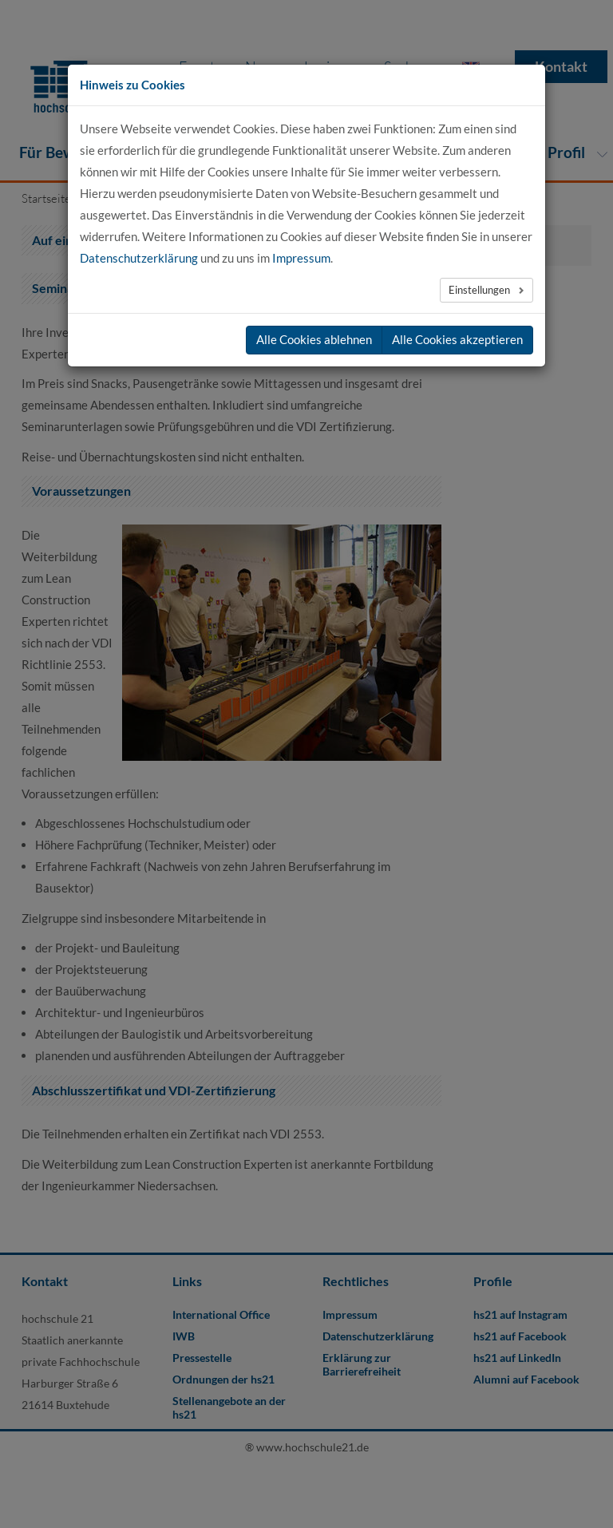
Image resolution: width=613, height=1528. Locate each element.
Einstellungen (480, 289)
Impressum (301, 258)
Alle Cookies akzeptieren (457, 339)
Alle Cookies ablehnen (314, 339)
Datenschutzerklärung (139, 258)
